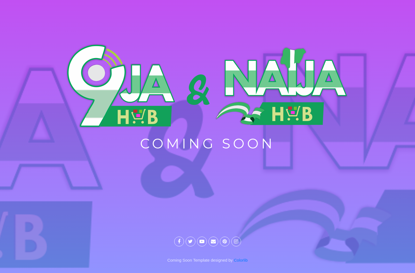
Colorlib (241, 260)
